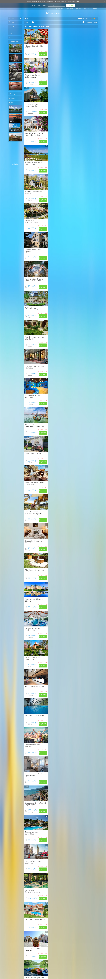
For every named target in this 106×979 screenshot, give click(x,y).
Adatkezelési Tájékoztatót (35, 487)
